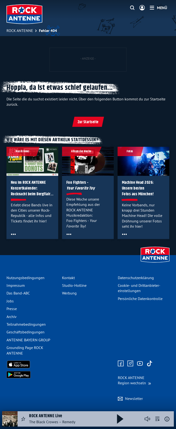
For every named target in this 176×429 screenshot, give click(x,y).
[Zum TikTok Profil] (149, 364)
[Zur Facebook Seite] (121, 364)
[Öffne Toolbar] (13, 234)
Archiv (11, 316)
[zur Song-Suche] (157, 419)
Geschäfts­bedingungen (25, 332)
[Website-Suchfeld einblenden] (132, 8)
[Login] (142, 7)
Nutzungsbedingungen (25, 277)
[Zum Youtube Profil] (140, 364)
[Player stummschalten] (147, 419)
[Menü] (158, 8)
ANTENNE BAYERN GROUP (28, 339)
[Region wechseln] (134, 380)
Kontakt (68, 277)
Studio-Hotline (74, 285)
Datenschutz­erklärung (136, 277)
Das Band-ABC (18, 293)
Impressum (15, 285)
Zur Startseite (88, 122)
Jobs (10, 301)
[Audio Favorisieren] (23, 419)
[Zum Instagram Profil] (130, 364)
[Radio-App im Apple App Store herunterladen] (32, 364)
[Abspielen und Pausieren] (120, 419)
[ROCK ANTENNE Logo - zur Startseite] (24, 14)
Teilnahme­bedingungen (26, 324)
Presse (11, 308)
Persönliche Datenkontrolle (140, 298)
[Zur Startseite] (155, 263)
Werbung (69, 293)
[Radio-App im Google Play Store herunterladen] (32, 374)
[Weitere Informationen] (167, 419)
